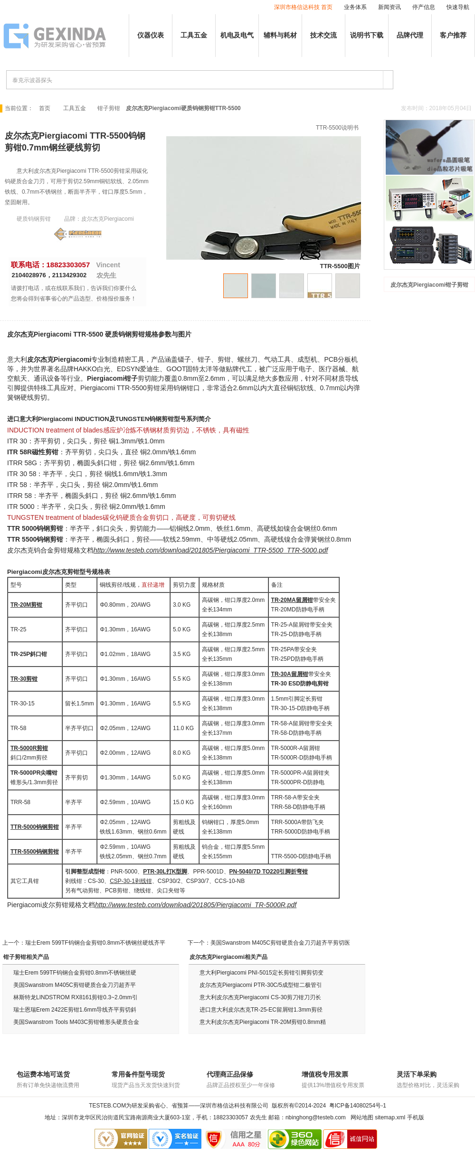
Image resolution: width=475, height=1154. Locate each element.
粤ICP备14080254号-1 (357, 1105)
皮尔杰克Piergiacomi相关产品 (228, 957)
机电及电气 (237, 35)
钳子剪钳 (108, 108)
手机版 (415, 1117)
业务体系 (355, 7)
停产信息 (423, 7)
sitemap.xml (390, 1117)
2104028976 (29, 275)
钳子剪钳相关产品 (26, 957)
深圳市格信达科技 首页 (303, 7)
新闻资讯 (389, 7)
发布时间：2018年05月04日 (436, 108)
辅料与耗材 (280, 35)
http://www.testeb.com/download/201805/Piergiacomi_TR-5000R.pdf (195, 905)
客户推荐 (453, 35)
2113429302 (69, 275)
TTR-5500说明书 (337, 127)
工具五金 (193, 35)
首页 (44, 108)
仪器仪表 (150, 35)
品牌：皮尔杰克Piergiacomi (99, 219)
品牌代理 (410, 35)
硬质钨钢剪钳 (34, 219)
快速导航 (457, 7)
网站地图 (362, 1117)
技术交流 (323, 35)
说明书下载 (366, 35)
